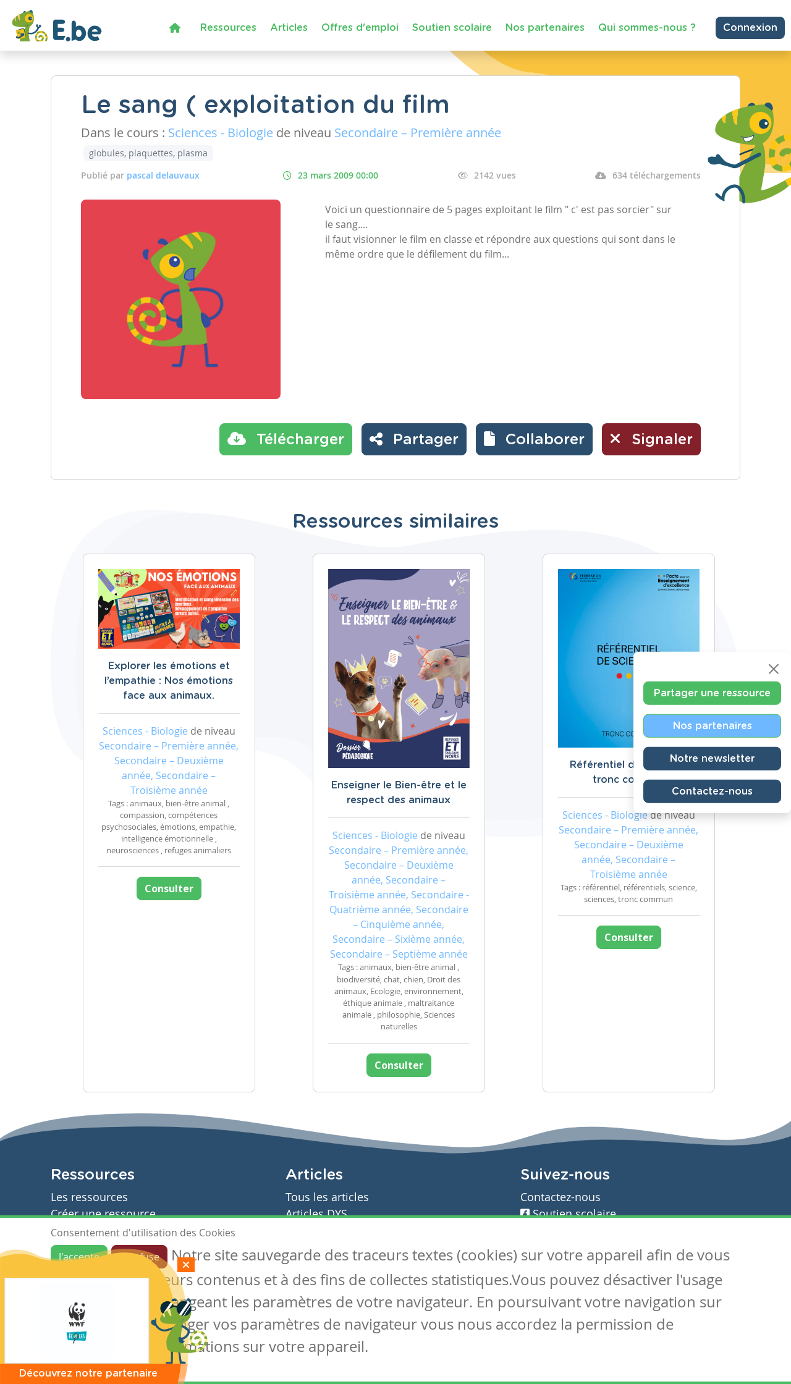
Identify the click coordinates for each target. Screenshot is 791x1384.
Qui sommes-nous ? (647, 28)
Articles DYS (316, 1214)
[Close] (773, 669)
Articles (289, 28)
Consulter (169, 888)
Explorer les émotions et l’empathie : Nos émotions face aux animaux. (168, 681)
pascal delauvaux (163, 175)
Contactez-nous (712, 791)
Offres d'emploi (360, 28)
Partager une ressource (712, 693)
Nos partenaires (545, 28)
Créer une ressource (103, 1214)
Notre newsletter (712, 759)
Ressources (228, 28)
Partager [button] (414, 439)
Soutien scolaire (452, 28)
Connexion (750, 28)
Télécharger (285, 439)
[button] (534, 439)
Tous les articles (327, 1197)
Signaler (651, 439)
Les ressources (89, 1197)
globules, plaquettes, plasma (148, 153)
